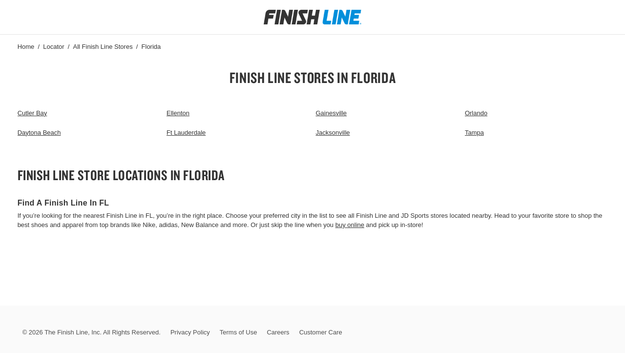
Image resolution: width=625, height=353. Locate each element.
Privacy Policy (190, 332)
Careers (278, 332)
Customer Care (320, 332)
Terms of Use (238, 332)
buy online (349, 224)
